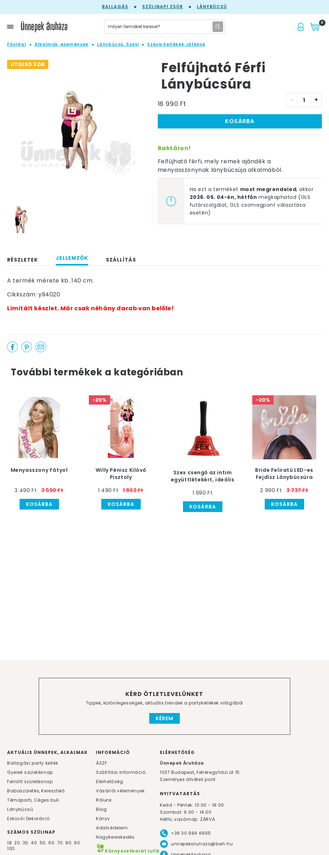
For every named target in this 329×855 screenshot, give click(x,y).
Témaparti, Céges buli (33, 800)
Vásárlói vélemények (120, 791)
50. (44, 843)
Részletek (22, 259)
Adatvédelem (112, 828)
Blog (101, 809)
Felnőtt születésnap (30, 782)
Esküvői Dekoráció (28, 819)
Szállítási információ (121, 772)
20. (17, 843)
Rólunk (104, 800)
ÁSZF (101, 763)
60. (52, 843)
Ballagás (115, 7)
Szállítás (121, 259)
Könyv (103, 819)
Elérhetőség (109, 782)
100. (11, 848)
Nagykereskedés (115, 837)
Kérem (164, 718)
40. (34, 843)
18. (10, 843)
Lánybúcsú (212, 7)
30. (26, 843)
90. (77, 843)
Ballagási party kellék (32, 763)
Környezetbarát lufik (128, 851)
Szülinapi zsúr (162, 7)
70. (61, 843)
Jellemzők (72, 258)
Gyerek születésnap (30, 772)
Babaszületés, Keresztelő (36, 791)
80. (69, 843)
